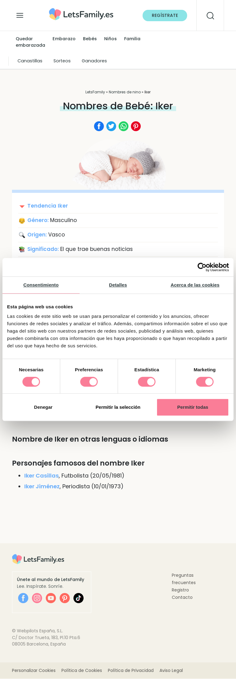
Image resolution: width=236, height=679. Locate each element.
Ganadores (94, 61)
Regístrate (165, 15)
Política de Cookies (81, 671)
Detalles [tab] (118, 284)
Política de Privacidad (131, 671)
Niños (110, 39)
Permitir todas (192, 407)
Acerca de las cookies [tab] (195, 284)
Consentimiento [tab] (41, 284)
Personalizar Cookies (34, 671)
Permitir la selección (118, 407)
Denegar (43, 407)
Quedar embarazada (30, 42)
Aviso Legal (171, 671)
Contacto (182, 597)
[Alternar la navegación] (20, 13)
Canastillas (30, 61)
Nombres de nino (125, 92)
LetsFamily (95, 92)
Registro (180, 590)
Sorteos (62, 61)
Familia (132, 39)
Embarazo (64, 39)
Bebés (90, 39)
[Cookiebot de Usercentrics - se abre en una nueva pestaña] (202, 267)
